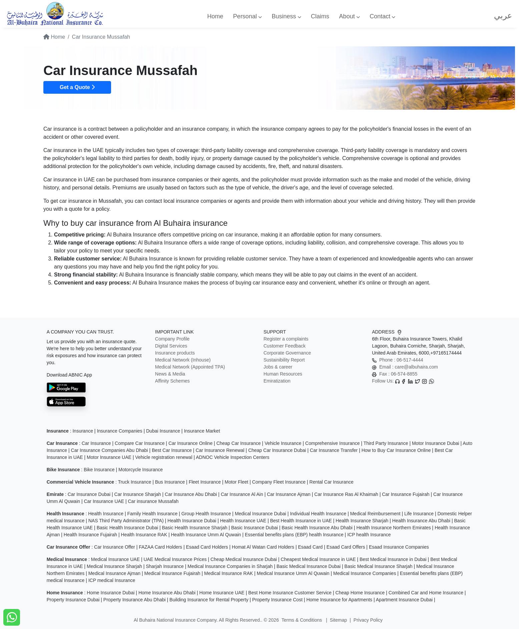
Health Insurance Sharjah (362, 520)
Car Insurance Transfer (334, 450)
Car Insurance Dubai (89, 494)
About (349, 16)
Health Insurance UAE (243, 520)
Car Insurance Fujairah (405, 494)
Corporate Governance (287, 353)
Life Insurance (419, 513)
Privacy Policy (368, 620)
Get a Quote (77, 87)
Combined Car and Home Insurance (426, 592)
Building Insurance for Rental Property (208, 599)
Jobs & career (278, 367)
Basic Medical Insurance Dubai (309, 566)
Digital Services (171, 346)
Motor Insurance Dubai (435, 443)
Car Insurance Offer (114, 547)
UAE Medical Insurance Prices (174, 559)
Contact (382, 16)
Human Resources (283, 374)
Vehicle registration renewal (163, 457)
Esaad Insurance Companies (399, 547)
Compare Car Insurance (139, 443)
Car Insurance (96, 443)
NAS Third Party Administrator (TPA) (126, 520)
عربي (503, 15)
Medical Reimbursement (375, 513)
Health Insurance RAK (144, 534)
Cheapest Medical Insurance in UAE (318, 559)
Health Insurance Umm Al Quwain (206, 534)
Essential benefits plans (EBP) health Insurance (294, 534)
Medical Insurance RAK (228, 573)
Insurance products (175, 353)
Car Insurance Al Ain (242, 494)
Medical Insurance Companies (364, 573)
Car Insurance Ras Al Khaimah (346, 494)
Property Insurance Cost (277, 599)
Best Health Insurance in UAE (301, 520)
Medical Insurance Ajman (114, 573)
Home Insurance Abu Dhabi (166, 592)
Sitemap (338, 620)
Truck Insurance (134, 482)
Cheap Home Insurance (360, 592)
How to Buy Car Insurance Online (396, 450)
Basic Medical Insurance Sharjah (379, 566)
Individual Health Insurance (318, 513)
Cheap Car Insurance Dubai (277, 450)
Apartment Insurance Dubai (404, 599)
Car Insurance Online (190, 443)
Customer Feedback (285, 346)
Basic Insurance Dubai (254, 527)
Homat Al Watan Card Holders (263, 547)
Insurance (82, 431)
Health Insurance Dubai (191, 520)
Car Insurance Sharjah (137, 494)
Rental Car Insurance (332, 482)
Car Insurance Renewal (219, 450)
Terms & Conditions (302, 620)
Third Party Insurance (386, 443)
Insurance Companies (119, 431)
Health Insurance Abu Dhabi (421, 520)
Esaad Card (310, 547)
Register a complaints (286, 339)
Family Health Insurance (152, 513)
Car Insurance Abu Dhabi (191, 494)
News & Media (170, 374)
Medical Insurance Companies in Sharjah (230, 566)
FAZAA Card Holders (160, 547)
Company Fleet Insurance (279, 482)
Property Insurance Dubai (73, 599)
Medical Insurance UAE (115, 559)
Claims (320, 16)
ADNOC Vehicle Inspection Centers (232, 457)
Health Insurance (105, 513)
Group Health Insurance (206, 513)
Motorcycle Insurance (140, 469)
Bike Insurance (99, 469)
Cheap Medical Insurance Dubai (243, 559)
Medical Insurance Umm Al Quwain (293, 573)
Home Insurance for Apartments (339, 599)
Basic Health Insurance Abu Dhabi (317, 527)
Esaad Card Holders (207, 547)
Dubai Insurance (163, 431)
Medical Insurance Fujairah (172, 573)
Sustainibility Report (284, 360)
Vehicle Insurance (283, 443)
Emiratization (277, 381)
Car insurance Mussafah (153, 501)
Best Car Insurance (172, 450)
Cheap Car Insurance (238, 443)
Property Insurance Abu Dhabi (134, 599)
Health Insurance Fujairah (90, 534)
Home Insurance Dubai (110, 592)
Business (286, 16)
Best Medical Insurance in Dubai (393, 559)
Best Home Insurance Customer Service (290, 592)
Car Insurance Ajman (289, 494)
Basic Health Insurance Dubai (127, 527)
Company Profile (172, 339)
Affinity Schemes (172, 381)
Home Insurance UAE (221, 592)
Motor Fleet (236, 482)
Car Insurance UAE (104, 501)
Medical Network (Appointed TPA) (190, 367)
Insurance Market (202, 431)
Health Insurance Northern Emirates (393, 527)
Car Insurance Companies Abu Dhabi (109, 450)
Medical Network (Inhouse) (183, 360)
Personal (247, 16)
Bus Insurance (170, 482)
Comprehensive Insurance (332, 443)
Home (215, 16)
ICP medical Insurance (111, 580)
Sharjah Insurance (165, 566)
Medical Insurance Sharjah (114, 566)
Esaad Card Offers (346, 547)
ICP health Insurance (369, 534)
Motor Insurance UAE (109, 457)
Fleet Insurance (205, 482)
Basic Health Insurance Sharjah (194, 527)
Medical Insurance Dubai (260, 513)
